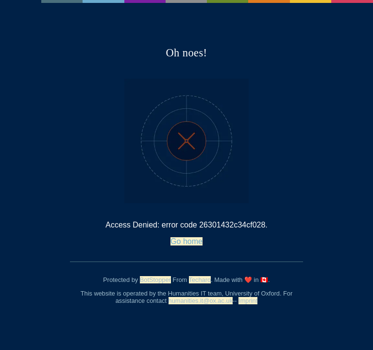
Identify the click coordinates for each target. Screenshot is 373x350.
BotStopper (155, 279)
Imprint (247, 300)
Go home (186, 241)
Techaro (200, 279)
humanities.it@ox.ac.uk (201, 300)
